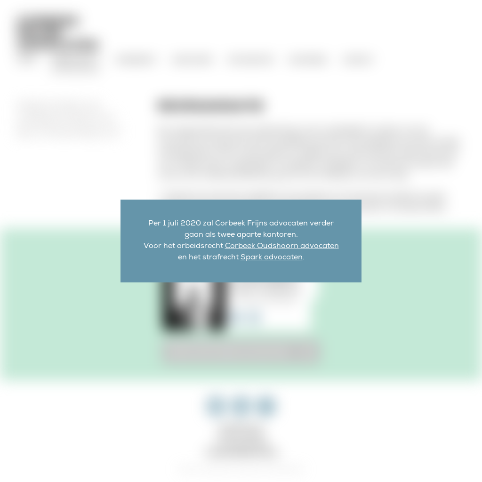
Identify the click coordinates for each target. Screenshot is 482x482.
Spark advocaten (272, 258)
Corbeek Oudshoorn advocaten (282, 246)
